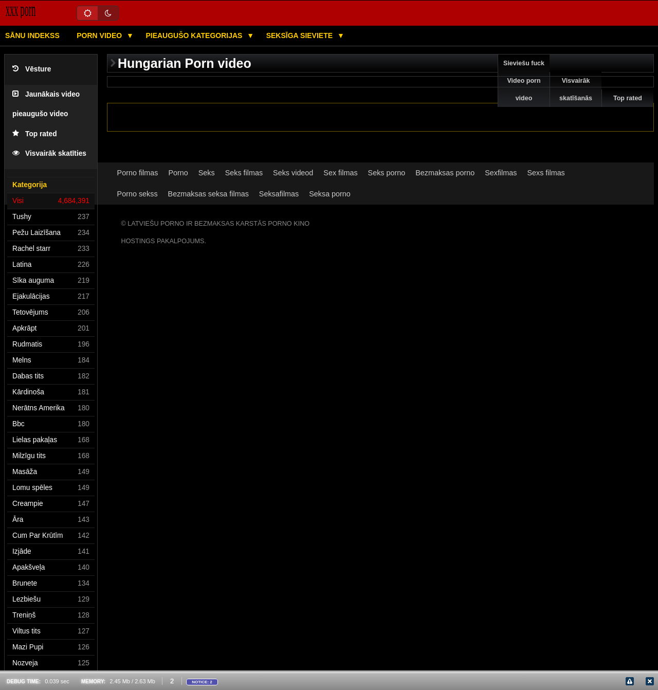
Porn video (100, 35)
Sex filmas (340, 173)
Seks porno (387, 173)
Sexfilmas (501, 173)
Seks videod (293, 173)
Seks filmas (244, 173)
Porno (178, 173)
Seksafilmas (279, 194)
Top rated (34, 134)
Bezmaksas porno (444, 173)
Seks (206, 173)
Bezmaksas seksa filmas (208, 194)
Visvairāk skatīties (49, 153)
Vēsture (31, 69)
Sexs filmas (545, 173)
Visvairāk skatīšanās (575, 89)
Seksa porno (330, 194)
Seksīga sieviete (300, 35)
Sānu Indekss (32, 35)
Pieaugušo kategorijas (194, 35)
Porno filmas (137, 173)
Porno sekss (137, 194)
